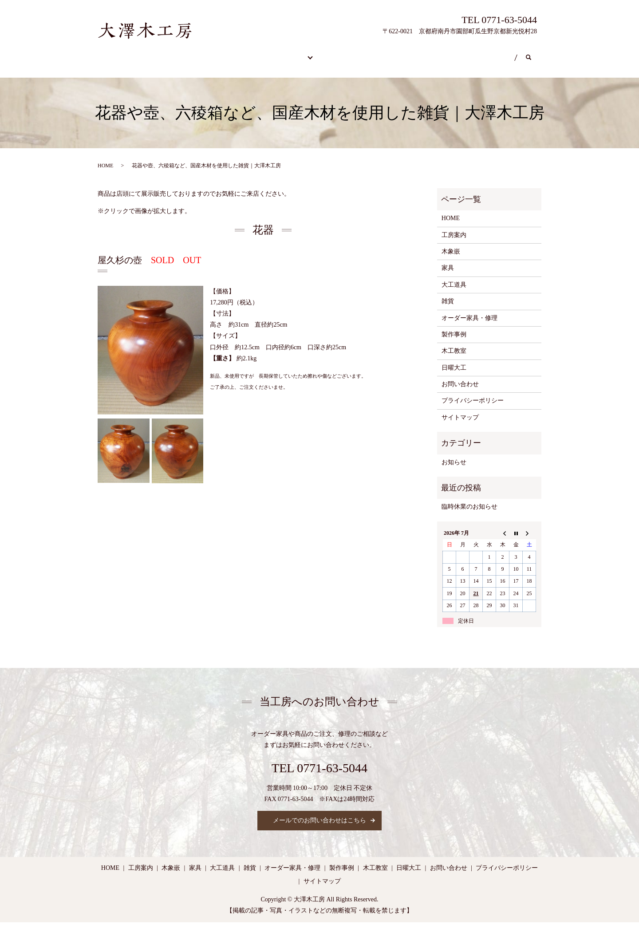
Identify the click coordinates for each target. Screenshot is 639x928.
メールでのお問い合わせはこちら (319, 826)
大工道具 (454, 290)
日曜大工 (462, 53)
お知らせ (454, 467)
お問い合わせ (129, 67)
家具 (448, 273)
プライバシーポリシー (473, 406)
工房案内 (361, 53)
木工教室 (411, 53)
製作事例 (310, 53)
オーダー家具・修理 (182, 53)
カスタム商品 (254, 53)
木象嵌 (451, 256)
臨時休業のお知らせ (469, 512)
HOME (119, 53)
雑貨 (448, 306)
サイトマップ (460, 422)
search (179, 67)
